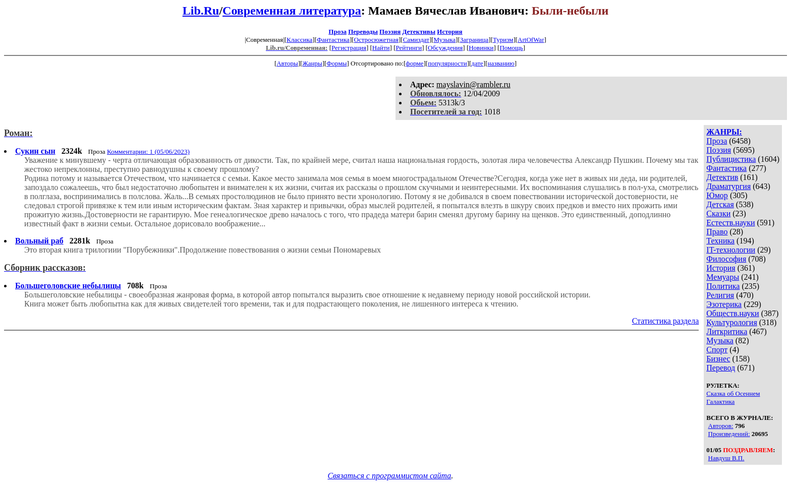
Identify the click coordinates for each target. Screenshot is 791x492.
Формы (336, 63)
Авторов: (720, 425)
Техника (720, 240)
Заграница (474, 39)
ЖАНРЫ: (724, 132)
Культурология (731, 322)
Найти (381, 47)
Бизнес (718, 358)
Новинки (481, 47)
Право (716, 231)
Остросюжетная (376, 39)
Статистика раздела (665, 321)
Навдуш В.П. (726, 458)
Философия (726, 259)
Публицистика (731, 159)
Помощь (511, 47)
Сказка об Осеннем (733, 393)
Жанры (312, 63)
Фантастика (333, 39)
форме (414, 63)
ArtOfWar (531, 39)
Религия (720, 295)
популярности (447, 63)
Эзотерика (724, 304)
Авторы (287, 63)
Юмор (717, 195)
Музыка (445, 39)
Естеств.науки (730, 222)
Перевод (720, 367)
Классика (299, 39)
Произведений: (729, 434)
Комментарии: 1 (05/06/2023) (148, 151)
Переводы (363, 31)
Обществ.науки (732, 313)
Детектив (722, 177)
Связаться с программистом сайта (389, 475)
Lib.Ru (201, 10)
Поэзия (390, 31)
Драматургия (728, 186)
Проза (337, 31)
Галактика (720, 401)
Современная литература (291, 10)
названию (501, 63)
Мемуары (722, 277)
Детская (720, 204)
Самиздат (416, 39)
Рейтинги (409, 47)
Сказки (718, 213)
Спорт (716, 349)
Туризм (503, 39)
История (449, 31)
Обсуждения (445, 47)
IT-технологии (730, 249)
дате (477, 63)
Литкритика (726, 331)
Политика (723, 286)
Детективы (418, 31)
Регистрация (348, 47)
